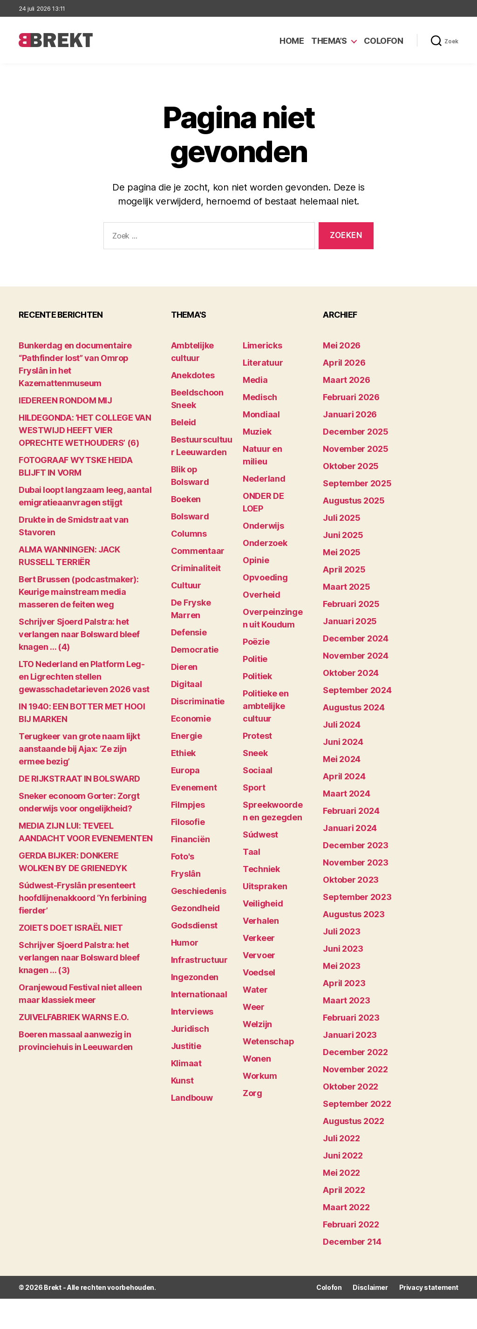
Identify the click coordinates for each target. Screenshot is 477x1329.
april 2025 (344, 569)
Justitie (186, 1046)
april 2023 (344, 983)
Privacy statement (428, 1287)
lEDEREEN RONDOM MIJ (65, 400)
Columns (189, 533)
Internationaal (199, 994)
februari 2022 (351, 1224)
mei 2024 (342, 759)
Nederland (264, 479)
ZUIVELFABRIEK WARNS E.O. (74, 1017)
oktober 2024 (351, 673)
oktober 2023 (351, 880)
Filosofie (188, 822)
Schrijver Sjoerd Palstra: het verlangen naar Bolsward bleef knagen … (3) (79, 957)
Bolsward (190, 516)
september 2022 (357, 1104)
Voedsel (259, 972)
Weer (254, 1007)
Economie (191, 718)
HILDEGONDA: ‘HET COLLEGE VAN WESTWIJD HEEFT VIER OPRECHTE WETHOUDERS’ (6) (85, 430)
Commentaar (198, 551)
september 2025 (357, 483)
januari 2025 (350, 621)
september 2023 (357, 897)
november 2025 (355, 449)
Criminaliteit (196, 568)
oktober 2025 (351, 466)
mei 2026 (342, 345)
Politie (255, 659)
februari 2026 (351, 397)
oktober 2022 (350, 1086)
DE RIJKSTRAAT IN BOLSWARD (79, 779)
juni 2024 (343, 742)
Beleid (183, 422)
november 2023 (355, 862)
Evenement (194, 787)
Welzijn (257, 1024)
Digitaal (186, 684)
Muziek (257, 431)
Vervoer (259, 955)
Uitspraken (265, 886)
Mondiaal (261, 414)
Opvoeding (265, 577)
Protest (257, 736)
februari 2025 (351, 604)
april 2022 (344, 1190)
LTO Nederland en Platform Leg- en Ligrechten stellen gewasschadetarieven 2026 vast (84, 676)
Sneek (255, 753)
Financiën (190, 839)
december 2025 (355, 431)
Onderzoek (265, 543)
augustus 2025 (354, 500)
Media (255, 380)
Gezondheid (195, 908)
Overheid (261, 595)
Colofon (383, 41)
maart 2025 (346, 587)
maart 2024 (346, 793)
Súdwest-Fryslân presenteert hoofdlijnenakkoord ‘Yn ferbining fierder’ (83, 897)
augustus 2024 (354, 707)
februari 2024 (351, 811)
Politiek (257, 676)
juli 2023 (342, 931)
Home (291, 41)
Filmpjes (188, 805)
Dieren (184, 667)
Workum (260, 1076)
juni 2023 (343, 949)
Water (255, 990)
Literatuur (263, 363)
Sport (254, 787)
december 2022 (355, 1052)
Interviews (192, 1011)
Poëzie (256, 642)
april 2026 (344, 363)
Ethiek (183, 753)
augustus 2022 (353, 1121)
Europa (185, 770)
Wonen (257, 1058)
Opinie (256, 560)
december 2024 (355, 638)
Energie (186, 736)
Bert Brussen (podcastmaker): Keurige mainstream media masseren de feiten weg (78, 591)
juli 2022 (341, 1138)
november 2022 (355, 1069)
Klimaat (186, 1063)
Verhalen (261, 921)
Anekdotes (193, 375)
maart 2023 (346, 1000)
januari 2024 (350, 828)
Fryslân (186, 874)
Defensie (189, 632)
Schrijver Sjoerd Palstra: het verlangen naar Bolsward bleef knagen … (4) (79, 634)
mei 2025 (342, 552)
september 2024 (357, 690)
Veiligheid (263, 903)
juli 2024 (342, 724)
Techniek (261, 869)
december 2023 (355, 845)
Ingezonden (194, 977)
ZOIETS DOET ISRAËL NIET (71, 928)
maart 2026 (346, 380)
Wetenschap (268, 1041)
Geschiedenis (198, 891)
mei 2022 (341, 1173)
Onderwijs (263, 526)
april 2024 (344, 776)
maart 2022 (346, 1207)
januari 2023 (350, 1035)
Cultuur (186, 585)
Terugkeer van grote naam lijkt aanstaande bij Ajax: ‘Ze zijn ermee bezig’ (79, 748)
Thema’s (329, 41)
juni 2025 (343, 535)
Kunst (182, 1080)
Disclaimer (370, 1287)
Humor (184, 942)
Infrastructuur (199, 960)
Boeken (186, 499)
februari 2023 (351, 1017)
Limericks (262, 345)
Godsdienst (194, 925)
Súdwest (260, 834)
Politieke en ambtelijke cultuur (266, 705)
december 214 (352, 1242)
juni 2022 (343, 1155)
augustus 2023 (354, 914)
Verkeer (259, 938)
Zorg (252, 1093)
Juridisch (190, 1029)
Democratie (194, 649)
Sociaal (258, 770)
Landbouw (192, 1098)
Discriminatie (198, 701)
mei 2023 (342, 966)
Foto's (182, 856)
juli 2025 (342, 518)
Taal (251, 852)
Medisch (260, 397)
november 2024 (355, 656)
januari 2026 (350, 414)
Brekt (52, 1287)
